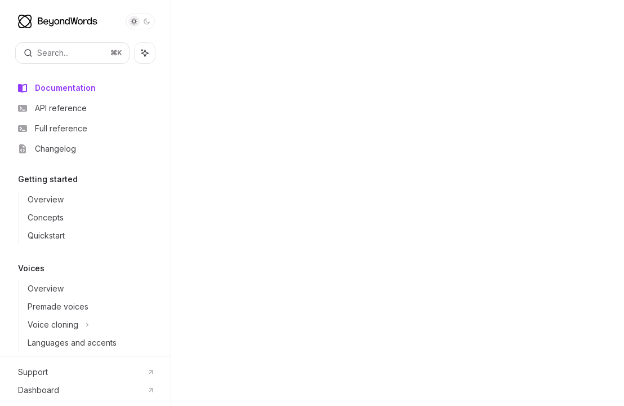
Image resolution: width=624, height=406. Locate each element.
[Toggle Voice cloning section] (94, 325)
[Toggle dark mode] (140, 21)
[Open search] (72, 53)
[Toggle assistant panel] (145, 53)
